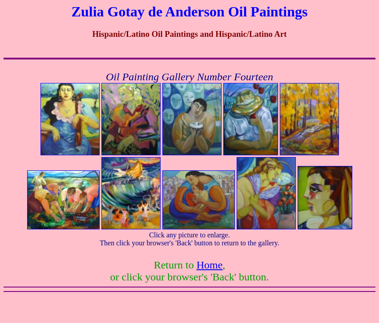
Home (210, 265)
